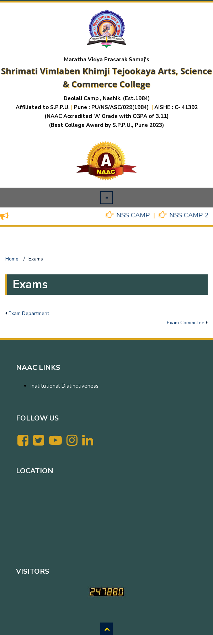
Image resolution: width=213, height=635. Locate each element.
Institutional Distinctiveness (64, 385)
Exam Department (29, 313)
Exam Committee (185, 322)
